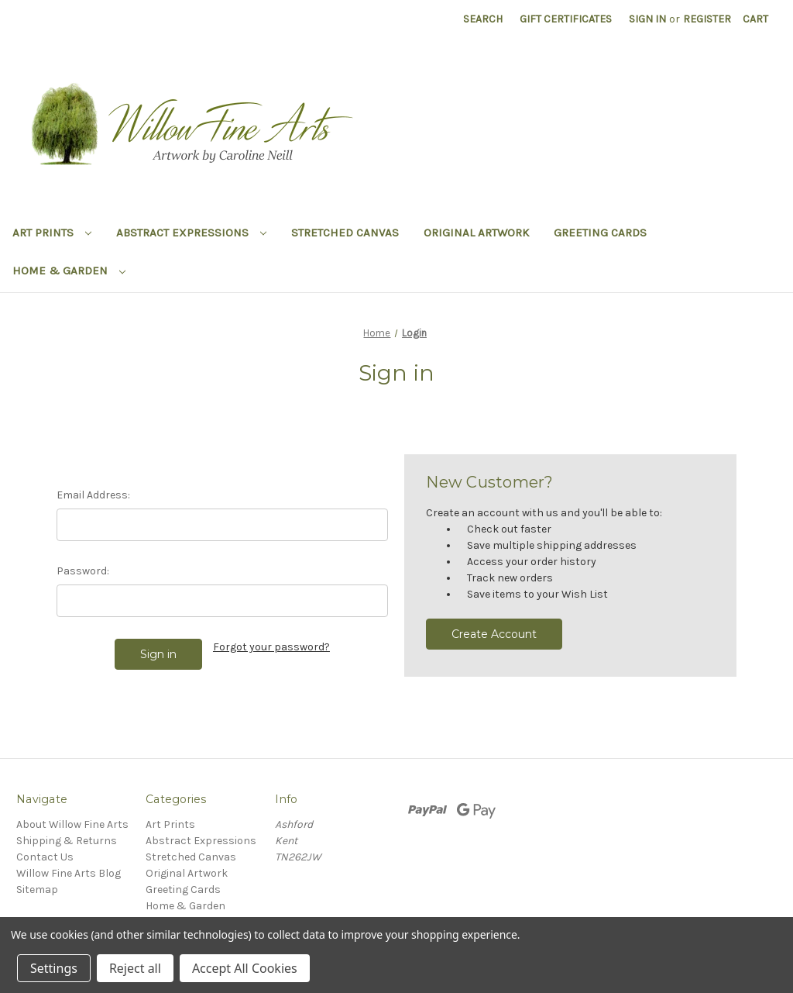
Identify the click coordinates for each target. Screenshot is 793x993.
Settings (53, 968)
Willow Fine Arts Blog (68, 873)
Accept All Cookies (244, 968)
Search (483, 19)
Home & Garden (68, 271)
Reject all (135, 968)
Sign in (647, 19)
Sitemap (37, 889)
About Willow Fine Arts (72, 824)
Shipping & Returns (66, 840)
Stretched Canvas (345, 233)
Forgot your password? (271, 646)
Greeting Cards (600, 233)
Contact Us (45, 857)
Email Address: (93, 495)
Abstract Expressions (191, 233)
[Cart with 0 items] (755, 19)
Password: (83, 571)
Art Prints (51, 233)
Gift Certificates (566, 19)
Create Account (494, 634)
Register (707, 19)
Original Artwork (476, 233)
